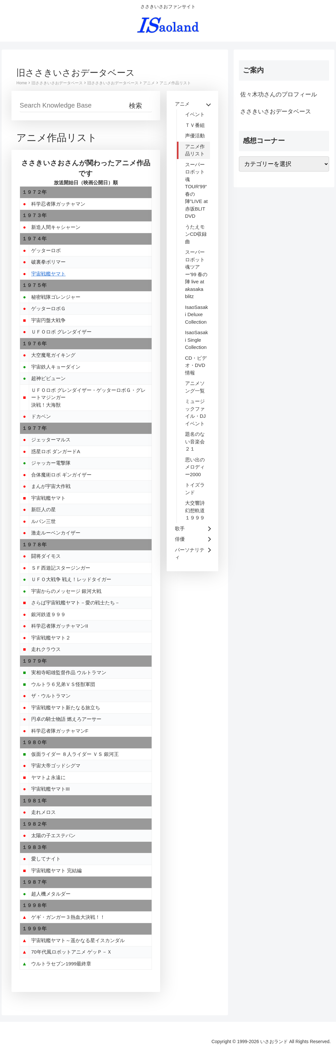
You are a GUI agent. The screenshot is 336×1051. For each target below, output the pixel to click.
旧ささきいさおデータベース (57, 83)
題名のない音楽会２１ (195, 441)
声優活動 (195, 135)
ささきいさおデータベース (275, 111)
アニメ (149, 83)
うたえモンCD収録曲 (196, 234)
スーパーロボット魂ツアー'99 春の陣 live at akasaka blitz (196, 274)
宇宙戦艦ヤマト (48, 273)
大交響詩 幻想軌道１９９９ (195, 510)
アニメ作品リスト (175, 83)
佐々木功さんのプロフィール (278, 94)
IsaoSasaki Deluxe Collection (196, 314)
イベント (195, 114)
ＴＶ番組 (195, 125)
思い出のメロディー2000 (195, 467)
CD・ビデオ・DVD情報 (196, 365)
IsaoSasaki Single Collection (196, 340)
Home (21, 83)
